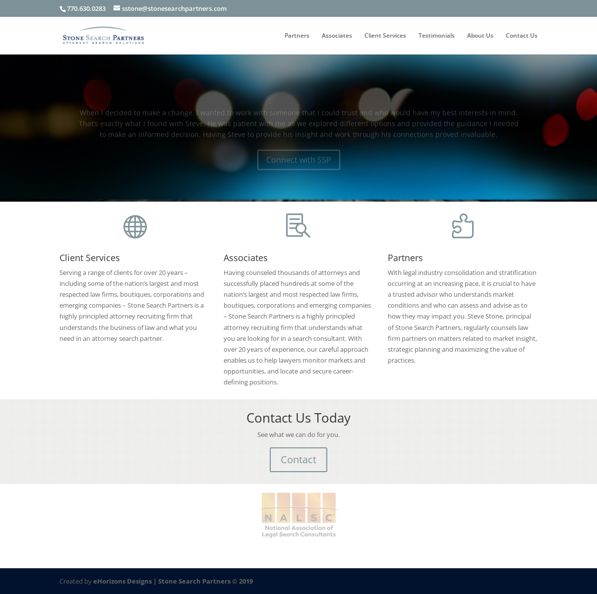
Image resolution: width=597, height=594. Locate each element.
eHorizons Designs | (125, 581)
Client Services (385, 36)
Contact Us (521, 36)
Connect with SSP (298, 162)
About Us (480, 36)
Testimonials (436, 36)
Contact (298, 459)
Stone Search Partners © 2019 (205, 581)
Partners (297, 36)
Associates (337, 36)
